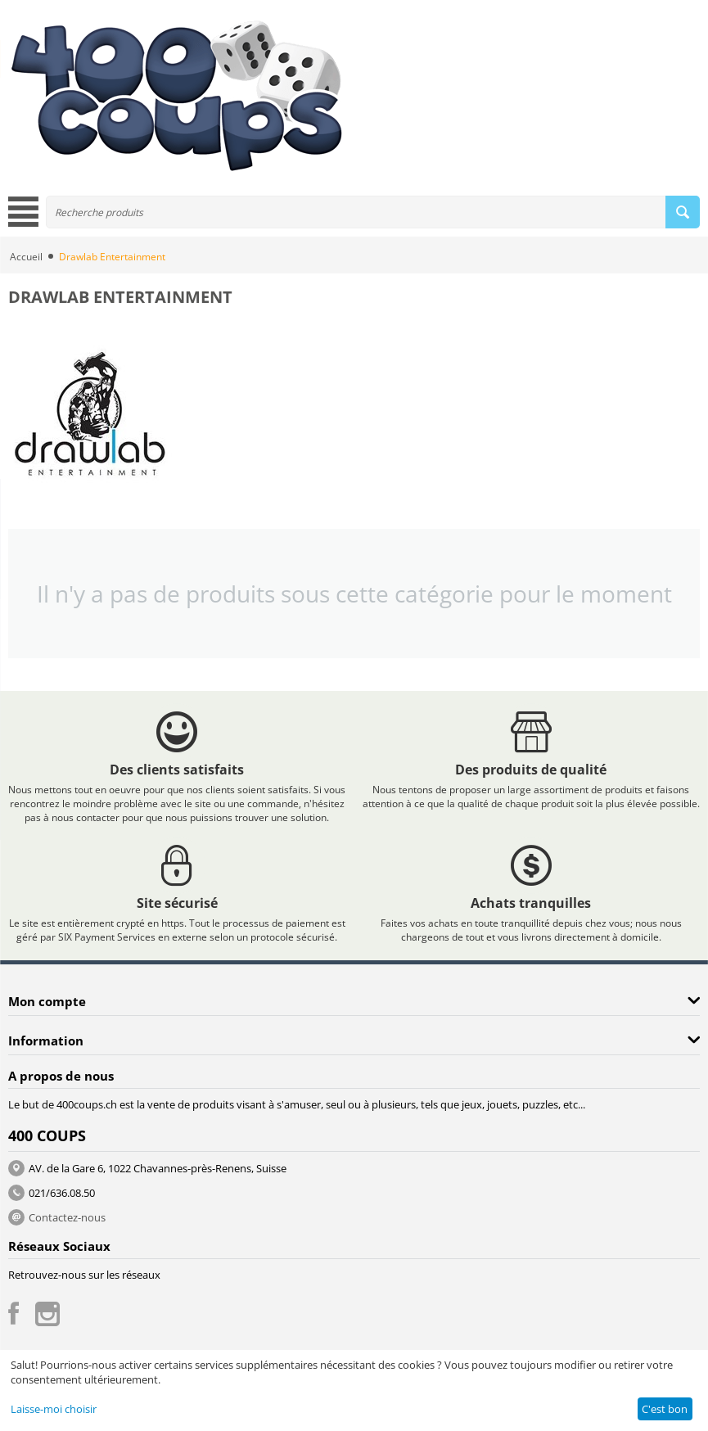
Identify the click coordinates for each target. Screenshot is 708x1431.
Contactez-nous (67, 1217)
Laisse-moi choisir (54, 1409)
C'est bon (665, 1409)
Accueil (26, 257)
